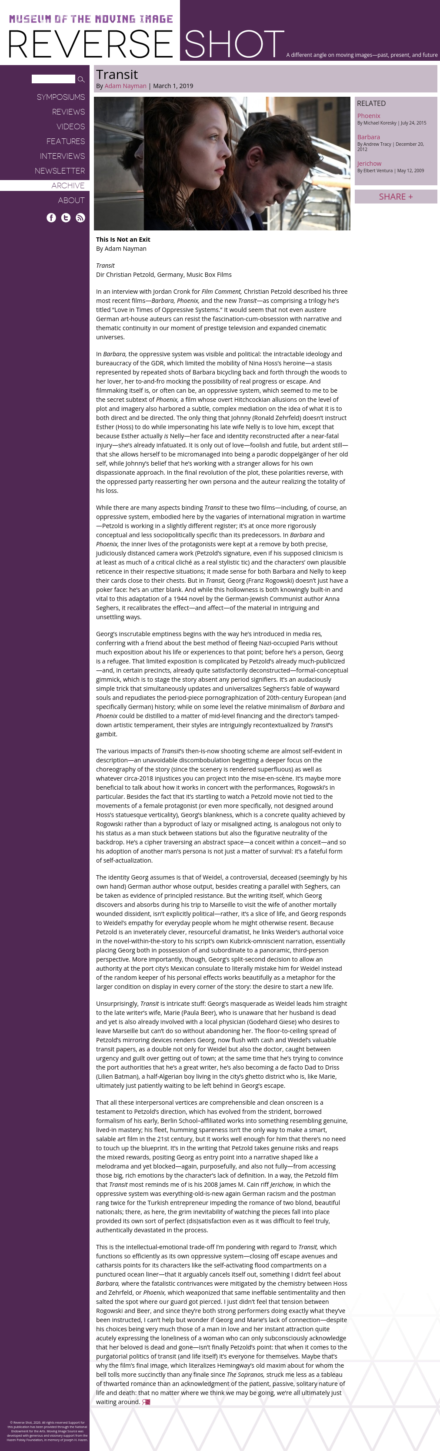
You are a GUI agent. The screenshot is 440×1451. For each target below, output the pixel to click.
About (71, 200)
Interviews (62, 156)
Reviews (68, 112)
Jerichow (396, 166)
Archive (68, 186)
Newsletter (60, 171)
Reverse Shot (146, 43)
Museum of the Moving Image (91, 19)
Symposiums (61, 97)
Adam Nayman (126, 86)
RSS (80, 218)
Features (66, 141)
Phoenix (396, 119)
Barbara (396, 142)
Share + (396, 196)
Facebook (52, 218)
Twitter (66, 218)
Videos (71, 127)
